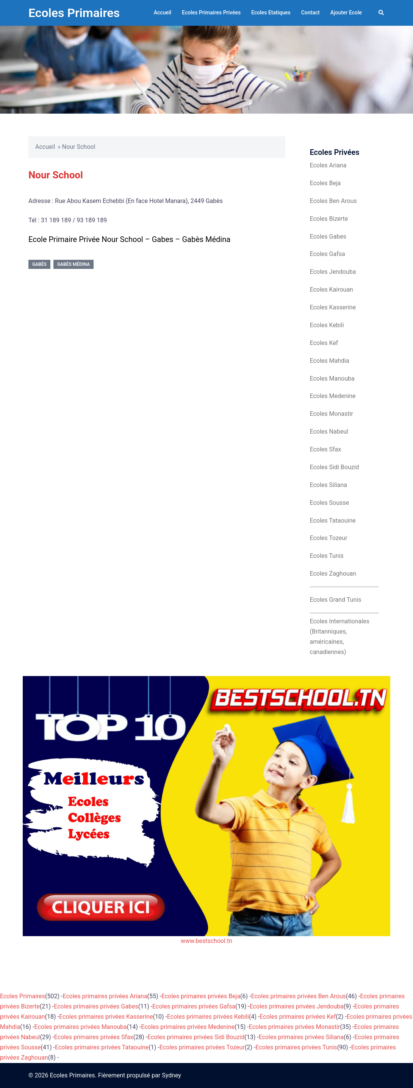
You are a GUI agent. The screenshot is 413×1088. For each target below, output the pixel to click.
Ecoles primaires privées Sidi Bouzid (195, 1037)
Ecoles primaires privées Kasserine (106, 1016)
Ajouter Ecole (346, 12)
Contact (310, 12)
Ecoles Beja (325, 183)
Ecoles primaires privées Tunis (296, 1047)
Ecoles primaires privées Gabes (96, 1006)
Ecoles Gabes (328, 236)
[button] (382, 13)
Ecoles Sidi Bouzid (334, 467)
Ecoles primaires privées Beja (200, 996)
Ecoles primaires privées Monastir (294, 1026)
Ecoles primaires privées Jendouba (297, 1006)
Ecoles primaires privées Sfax (93, 1037)
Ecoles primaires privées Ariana (105, 996)
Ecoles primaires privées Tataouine (102, 1047)
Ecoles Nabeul (329, 431)
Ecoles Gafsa (327, 254)
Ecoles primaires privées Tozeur (202, 1047)
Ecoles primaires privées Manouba (80, 1026)
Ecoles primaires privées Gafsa (193, 1006)
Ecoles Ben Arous (333, 200)
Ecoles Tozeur (328, 538)
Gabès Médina (73, 264)
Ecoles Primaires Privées (211, 12)
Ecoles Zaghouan (333, 573)
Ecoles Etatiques (271, 12)
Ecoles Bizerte (329, 218)
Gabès (39, 264)
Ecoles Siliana (328, 485)
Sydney (171, 1075)
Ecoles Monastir (331, 413)
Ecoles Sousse (329, 502)
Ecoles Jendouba (333, 271)
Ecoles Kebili (327, 325)
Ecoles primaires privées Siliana (301, 1037)
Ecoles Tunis (327, 555)
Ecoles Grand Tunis (335, 599)
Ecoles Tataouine (333, 520)
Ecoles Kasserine (333, 307)
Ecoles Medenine (333, 396)
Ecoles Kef (324, 343)
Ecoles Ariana (328, 165)
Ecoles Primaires (74, 13)
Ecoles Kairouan (331, 289)
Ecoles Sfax (325, 449)
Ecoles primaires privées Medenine (188, 1026)
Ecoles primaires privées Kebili (208, 1016)
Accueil (162, 12)
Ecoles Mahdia (329, 360)
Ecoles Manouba (332, 378)
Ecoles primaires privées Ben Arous (298, 996)
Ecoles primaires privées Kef (298, 1016)
